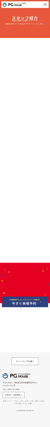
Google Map (9, 385)
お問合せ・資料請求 (13, 395)
